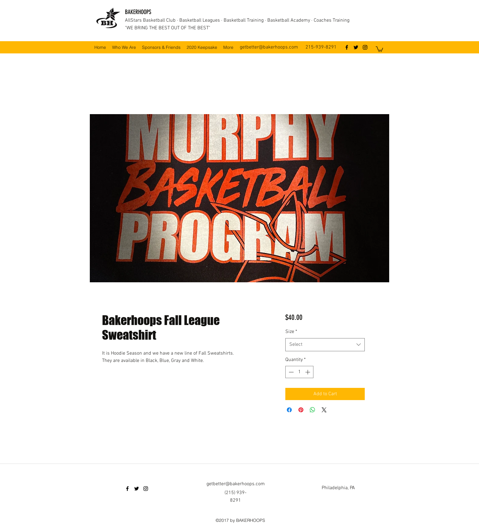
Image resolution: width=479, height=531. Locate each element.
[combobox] (325, 344)
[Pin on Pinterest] (301, 410)
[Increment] (308, 372)
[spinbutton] (299, 372)
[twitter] (356, 47)
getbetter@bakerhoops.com (269, 47)
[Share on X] (324, 410)
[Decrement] (290, 372)
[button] (379, 49)
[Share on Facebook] (289, 410)
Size (291, 332)
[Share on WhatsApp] (312, 410)
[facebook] (347, 47)
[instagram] (365, 47)
